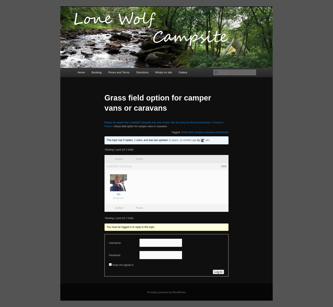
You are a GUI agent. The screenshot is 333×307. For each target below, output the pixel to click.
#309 (224, 166)
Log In (218, 272)
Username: (115, 242)
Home (81, 72)
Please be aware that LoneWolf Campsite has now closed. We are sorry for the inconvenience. (157, 122)
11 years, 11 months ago (182, 140)
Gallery (183, 72)
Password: (115, 255)
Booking (97, 72)
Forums (217, 122)
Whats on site (163, 72)
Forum (108, 126)
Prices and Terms (119, 72)
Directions (142, 72)
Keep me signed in (122, 265)
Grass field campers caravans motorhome (205, 132)
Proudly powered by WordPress (166, 292)
